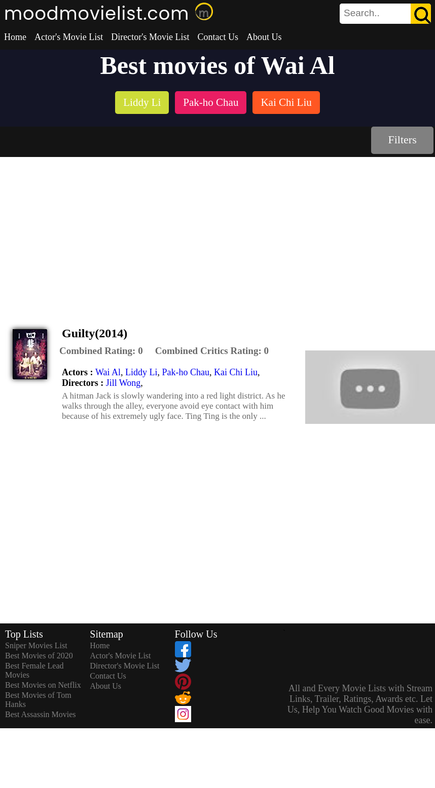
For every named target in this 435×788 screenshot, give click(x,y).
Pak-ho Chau (186, 372)
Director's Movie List (150, 37)
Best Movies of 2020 (39, 655)
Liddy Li (141, 372)
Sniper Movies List (36, 645)
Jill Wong (123, 383)
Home (15, 37)
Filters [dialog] (402, 139)
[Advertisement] (217, 233)
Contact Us (217, 37)
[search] (385, 14)
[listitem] (142, 103)
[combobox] (362, 13)
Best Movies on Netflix (43, 685)
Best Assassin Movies (40, 714)
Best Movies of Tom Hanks (38, 699)
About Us (264, 37)
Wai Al (108, 372)
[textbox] (362, 13)
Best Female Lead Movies (34, 670)
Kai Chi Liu (236, 372)
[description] (101, 351)
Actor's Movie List (68, 37)
